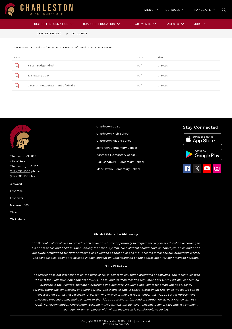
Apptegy (124, 323)
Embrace (16, 191)
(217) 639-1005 (20, 176)
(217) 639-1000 (20, 171)
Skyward (16, 184)
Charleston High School (112, 133)
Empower (16, 198)
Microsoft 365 (19, 205)
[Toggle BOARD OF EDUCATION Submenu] (119, 24)
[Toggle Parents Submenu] (182, 24)
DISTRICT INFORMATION (51, 24)
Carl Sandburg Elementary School (120, 162)
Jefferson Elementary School (116, 147)
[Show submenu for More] (197, 24)
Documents (79, 33)
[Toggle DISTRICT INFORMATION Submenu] (72, 24)
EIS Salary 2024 (39, 75)
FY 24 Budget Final (41, 65)
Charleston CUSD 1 (50, 33)
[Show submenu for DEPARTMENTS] (140, 24)
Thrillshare (17, 219)
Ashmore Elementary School (116, 155)
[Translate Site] (203, 9)
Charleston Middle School (114, 140)
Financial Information (76, 47)
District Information (46, 47)
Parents (172, 24)
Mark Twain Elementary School (118, 169)
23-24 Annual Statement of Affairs (51, 85)
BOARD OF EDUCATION (99, 24)
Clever (14, 212)
